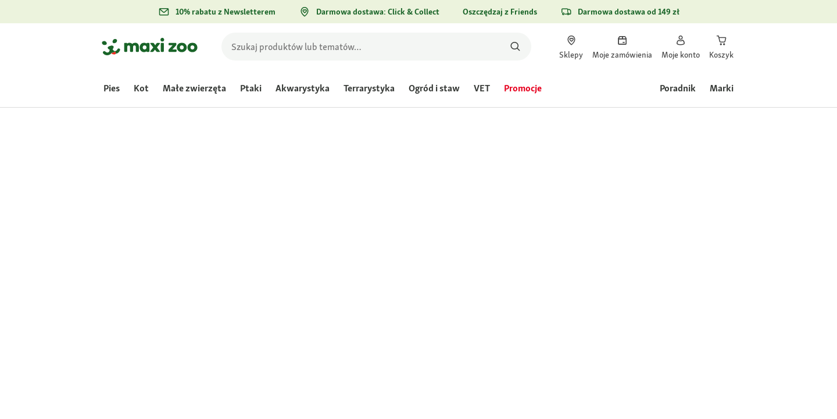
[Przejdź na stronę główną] (150, 46)
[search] (376, 47)
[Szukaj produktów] (515, 47)
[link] (571, 46)
